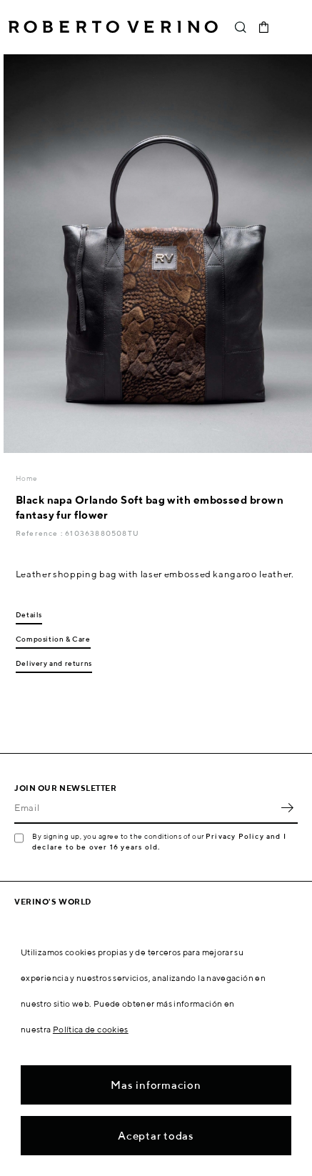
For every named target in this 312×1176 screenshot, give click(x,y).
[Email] (145, 808)
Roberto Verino (113, 27)
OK (287, 808)
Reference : (40, 533)
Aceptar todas (156, 1136)
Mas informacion (156, 1085)
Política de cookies (91, 1029)
